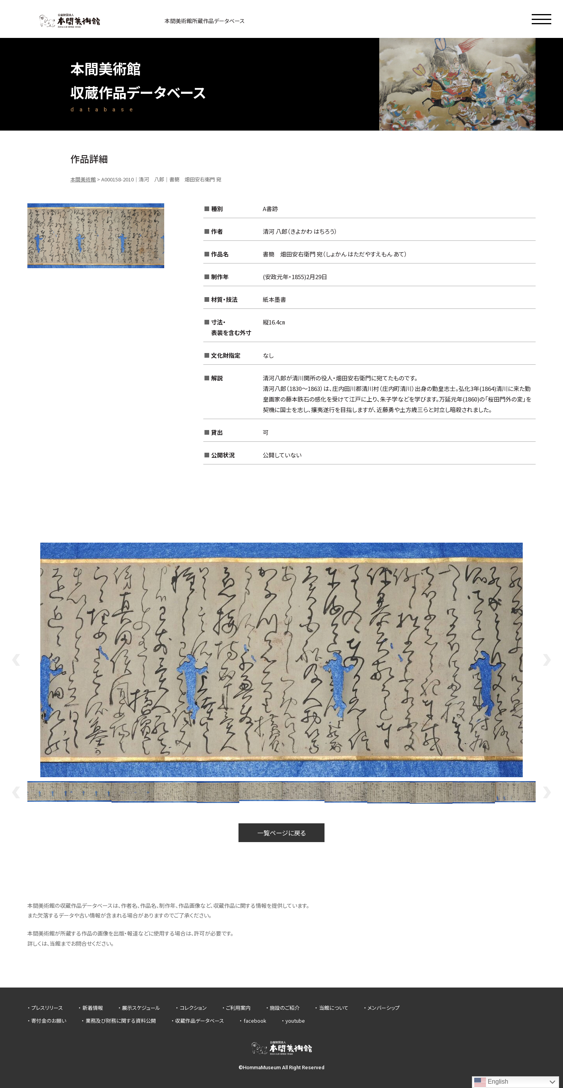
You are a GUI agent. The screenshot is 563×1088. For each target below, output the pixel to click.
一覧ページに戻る (281, 832)
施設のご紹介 (284, 1007)
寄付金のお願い (48, 1020)
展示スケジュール (141, 1007)
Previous (16, 660)
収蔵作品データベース (199, 1020)
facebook (255, 1020)
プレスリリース (47, 1007)
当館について (333, 1007)
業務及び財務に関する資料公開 (121, 1020)
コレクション (193, 1007)
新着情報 (92, 1007)
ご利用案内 (238, 1007)
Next (547, 660)
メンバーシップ (384, 1007)
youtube (295, 1020)
